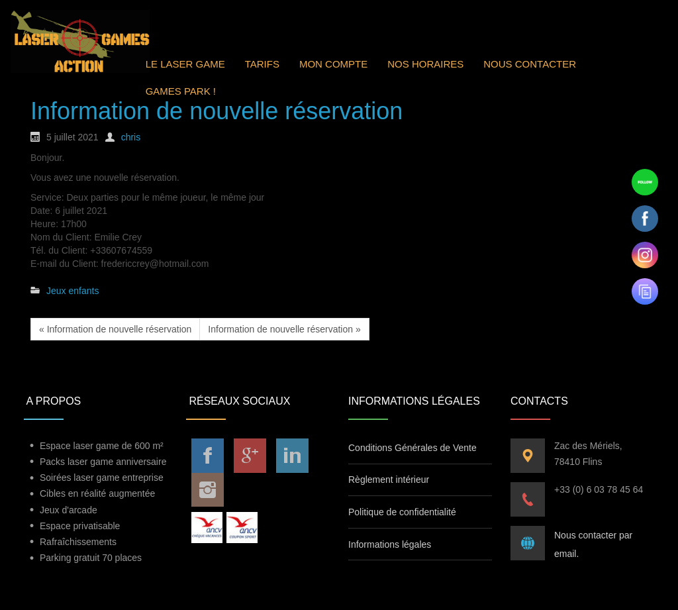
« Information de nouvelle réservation (115, 329)
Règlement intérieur (388, 479)
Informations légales (389, 544)
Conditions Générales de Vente (412, 447)
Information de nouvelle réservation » (284, 329)
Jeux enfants (72, 290)
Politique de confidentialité (402, 512)
